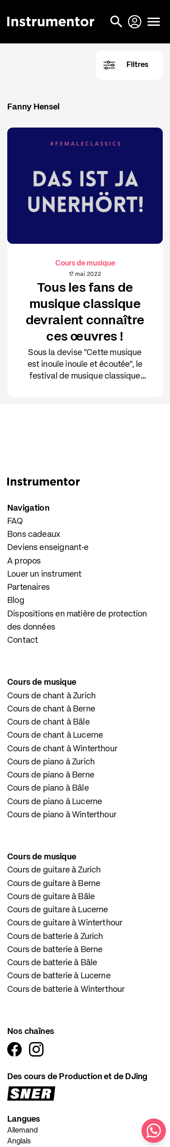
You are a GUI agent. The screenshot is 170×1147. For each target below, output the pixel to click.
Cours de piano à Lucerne (54, 802)
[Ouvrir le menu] (154, 21)
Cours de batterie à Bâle (52, 963)
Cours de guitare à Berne (53, 884)
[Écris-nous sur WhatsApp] (153, 1130)
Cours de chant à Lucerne (55, 735)
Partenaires (28, 587)
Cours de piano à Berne (50, 775)
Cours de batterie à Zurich (55, 937)
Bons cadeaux (33, 535)
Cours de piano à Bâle (48, 788)
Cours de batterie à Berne (55, 950)
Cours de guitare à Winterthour (64, 923)
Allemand (22, 1130)
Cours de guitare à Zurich (54, 870)
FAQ (15, 521)
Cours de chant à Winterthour (62, 749)
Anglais (19, 1141)
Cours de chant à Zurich (51, 696)
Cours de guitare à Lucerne (57, 910)
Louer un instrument (44, 574)
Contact (22, 640)
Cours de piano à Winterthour (62, 815)
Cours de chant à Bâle (48, 722)
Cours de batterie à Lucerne (59, 976)
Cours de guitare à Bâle (51, 897)
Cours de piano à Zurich (51, 762)
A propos (24, 561)
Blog (15, 601)
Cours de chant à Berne (51, 709)
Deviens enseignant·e (48, 548)
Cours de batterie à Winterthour (66, 990)
